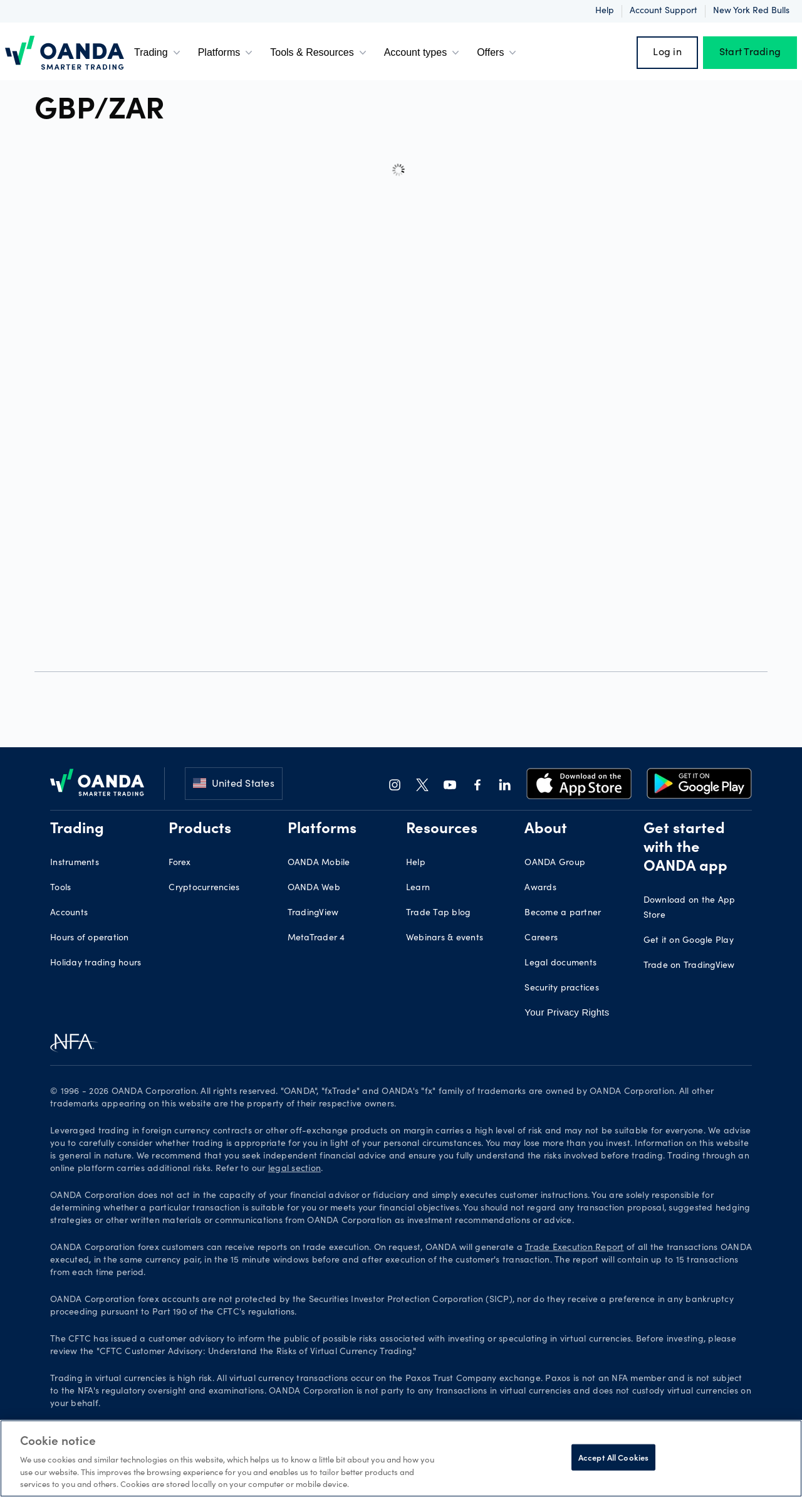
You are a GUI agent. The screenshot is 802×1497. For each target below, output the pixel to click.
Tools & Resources (319, 52)
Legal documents (560, 963)
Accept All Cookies (613, 1457)
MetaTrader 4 (316, 938)
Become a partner (562, 913)
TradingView (313, 913)
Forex (179, 863)
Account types (423, 52)
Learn (418, 888)
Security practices (561, 988)
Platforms (227, 52)
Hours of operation (89, 938)
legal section (294, 1169)
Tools (60, 888)
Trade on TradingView (689, 966)
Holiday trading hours (95, 963)
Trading (158, 52)
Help (604, 11)
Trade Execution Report (574, 1248)
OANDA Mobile (319, 863)
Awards (540, 888)
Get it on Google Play (688, 941)
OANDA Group (554, 863)
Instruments (74, 863)
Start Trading (750, 53)
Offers (498, 52)
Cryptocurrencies (204, 888)
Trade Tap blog (438, 913)
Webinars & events (444, 938)
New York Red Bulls (751, 11)
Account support (663, 11)
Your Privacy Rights (566, 1012)
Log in (667, 53)
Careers (541, 938)
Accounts (69, 913)
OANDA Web (314, 888)
